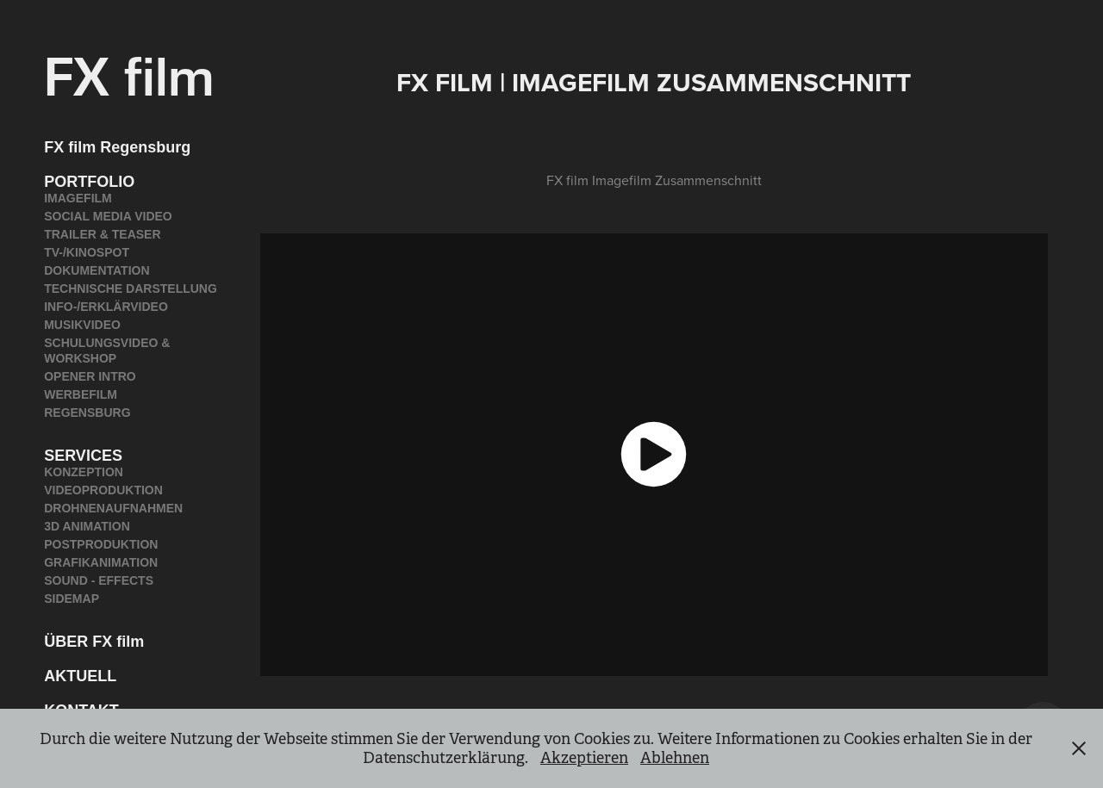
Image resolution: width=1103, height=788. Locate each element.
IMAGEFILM (78, 198)
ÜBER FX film (94, 641)
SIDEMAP (71, 598)
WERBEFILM (80, 394)
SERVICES (83, 455)
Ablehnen (674, 757)
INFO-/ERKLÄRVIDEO (106, 306)
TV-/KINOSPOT (86, 252)
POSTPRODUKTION (101, 544)
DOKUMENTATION (96, 270)
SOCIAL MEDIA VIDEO (108, 216)
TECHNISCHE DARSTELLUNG (130, 288)
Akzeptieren (584, 757)
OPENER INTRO (90, 376)
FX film (129, 73)
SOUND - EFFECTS (98, 580)
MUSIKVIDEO (82, 325)
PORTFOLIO (89, 181)
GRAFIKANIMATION (101, 562)
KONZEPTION (83, 472)
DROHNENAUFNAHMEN (113, 508)
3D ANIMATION (87, 526)
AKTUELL (80, 676)
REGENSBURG (87, 412)
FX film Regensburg (117, 147)
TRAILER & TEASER (102, 234)
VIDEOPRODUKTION (103, 490)
